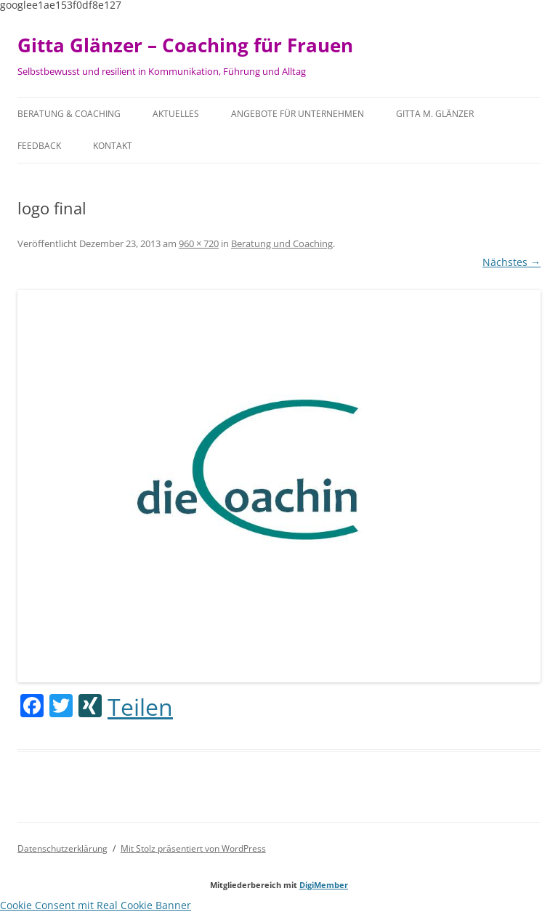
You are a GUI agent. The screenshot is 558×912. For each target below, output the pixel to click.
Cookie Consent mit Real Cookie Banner (95, 905)
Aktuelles (176, 114)
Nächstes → (511, 262)
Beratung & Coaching (69, 114)
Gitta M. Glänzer (435, 114)
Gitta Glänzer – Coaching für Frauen (185, 45)
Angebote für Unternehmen (297, 114)
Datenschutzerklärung (62, 848)
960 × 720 (199, 243)
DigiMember (323, 884)
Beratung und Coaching (282, 243)
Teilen (140, 707)
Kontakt (112, 146)
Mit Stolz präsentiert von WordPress (193, 848)
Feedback (39, 146)
